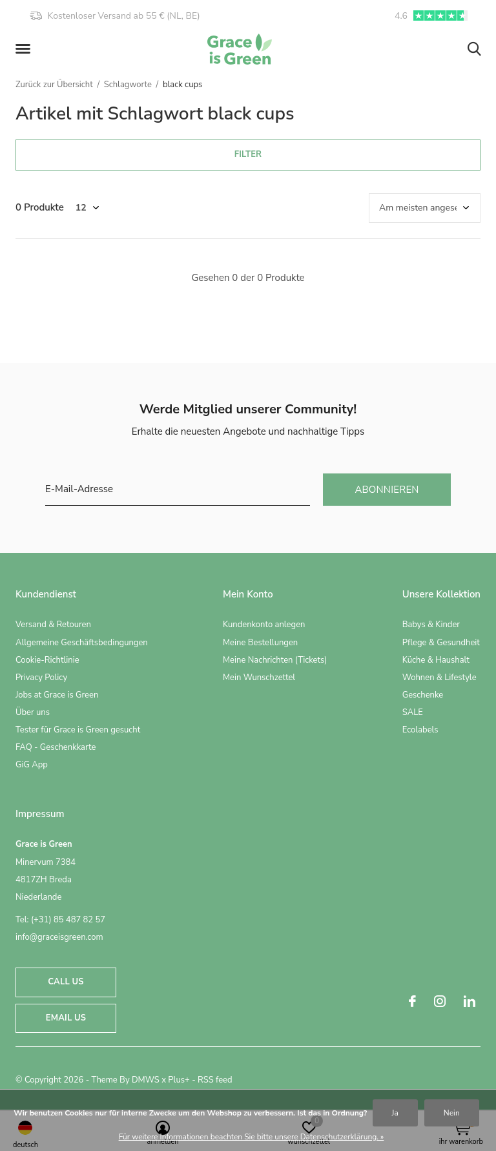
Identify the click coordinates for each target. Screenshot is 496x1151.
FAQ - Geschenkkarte (56, 747)
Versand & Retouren (53, 624)
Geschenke (423, 695)
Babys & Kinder (431, 624)
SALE (412, 712)
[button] (25, 49)
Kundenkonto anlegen (264, 624)
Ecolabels (420, 730)
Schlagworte (128, 84)
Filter (248, 154)
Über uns (33, 712)
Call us (65, 982)
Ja (395, 1113)
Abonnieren (386, 489)
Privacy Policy (41, 677)
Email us (66, 1018)
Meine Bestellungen (260, 642)
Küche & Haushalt (436, 660)
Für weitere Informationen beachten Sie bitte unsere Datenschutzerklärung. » (251, 1137)
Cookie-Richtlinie (47, 660)
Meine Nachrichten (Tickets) (275, 660)
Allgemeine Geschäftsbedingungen (82, 642)
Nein (452, 1113)
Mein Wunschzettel (259, 677)
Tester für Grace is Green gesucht (78, 730)
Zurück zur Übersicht (54, 84)
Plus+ (178, 1080)
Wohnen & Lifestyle (439, 677)
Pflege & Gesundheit (441, 642)
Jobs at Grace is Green (57, 695)
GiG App (32, 765)
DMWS (146, 1080)
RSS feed (215, 1080)
